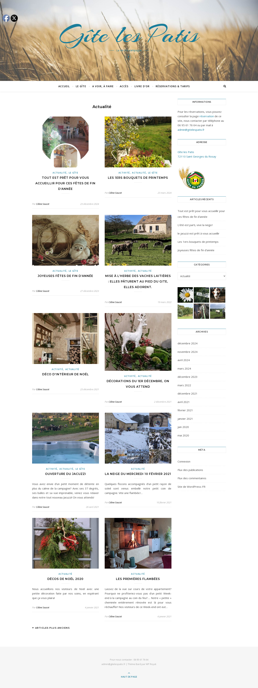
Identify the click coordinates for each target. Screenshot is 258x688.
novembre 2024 (187, 352)
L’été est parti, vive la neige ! (195, 225)
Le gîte (73, 172)
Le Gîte (81, 86)
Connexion (184, 461)
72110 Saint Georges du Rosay (197, 156)
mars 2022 (184, 385)
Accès (124, 86)
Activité (124, 172)
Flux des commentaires (192, 478)
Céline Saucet (42, 204)
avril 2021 (184, 402)
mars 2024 (184, 368)
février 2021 (185, 410)
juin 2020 (183, 427)
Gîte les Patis (129, 34)
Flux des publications (190, 470)
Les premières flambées (138, 579)
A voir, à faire (103, 86)
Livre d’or (142, 86)
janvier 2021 (185, 418)
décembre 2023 (187, 377)
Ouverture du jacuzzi (65, 474)
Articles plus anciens (51, 628)
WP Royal (151, 664)
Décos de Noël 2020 (65, 579)
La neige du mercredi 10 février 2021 (138, 474)
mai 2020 (183, 435)
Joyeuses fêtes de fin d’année (65, 276)
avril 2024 (184, 360)
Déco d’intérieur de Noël (65, 374)
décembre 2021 (187, 393)
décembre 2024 (187, 343)
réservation (206, 116)
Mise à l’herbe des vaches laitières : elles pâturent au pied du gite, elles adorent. (138, 281)
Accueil (64, 86)
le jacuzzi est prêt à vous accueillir (198, 233)
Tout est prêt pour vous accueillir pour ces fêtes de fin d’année (65, 183)
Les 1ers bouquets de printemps (138, 177)
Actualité (59, 172)
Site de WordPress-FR (191, 486)
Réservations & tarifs (173, 86)
